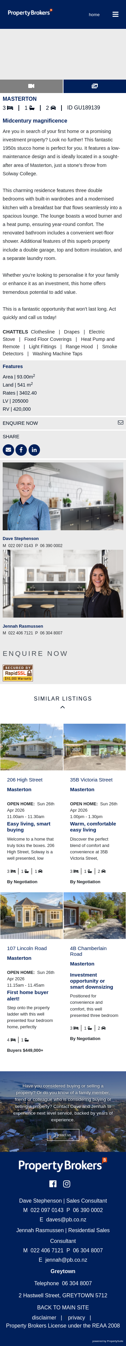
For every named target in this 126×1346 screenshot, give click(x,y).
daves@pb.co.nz (66, 1219)
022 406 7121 (43, 1250)
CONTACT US (63, 1135)
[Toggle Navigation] (115, 14)
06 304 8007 (85, 1250)
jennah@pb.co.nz (66, 1260)
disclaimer (44, 1317)
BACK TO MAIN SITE (63, 1307)
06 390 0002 (85, 1210)
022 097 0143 (43, 1210)
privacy (76, 1317)
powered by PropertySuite (107, 1341)
